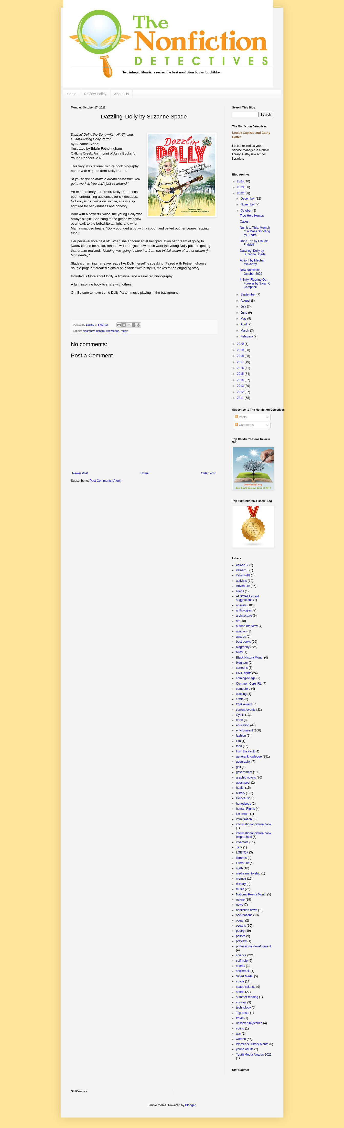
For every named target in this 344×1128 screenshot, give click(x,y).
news (239, 904)
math (239, 868)
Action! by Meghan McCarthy (252, 262)
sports (240, 992)
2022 (241, 193)
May (244, 318)
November (248, 204)
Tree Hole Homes (252, 215)
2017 (241, 362)
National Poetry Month (251, 894)
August (246, 300)
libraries (241, 858)
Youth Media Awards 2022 (254, 1054)
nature (240, 899)
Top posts (242, 1013)
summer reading (247, 997)
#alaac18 (242, 570)
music (124, 330)
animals (241, 605)
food (239, 746)
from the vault (245, 751)
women (241, 1039)
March (245, 330)
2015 (241, 374)
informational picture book (253, 824)
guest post (243, 782)
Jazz (239, 847)
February (247, 336)
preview (241, 941)
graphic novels (246, 777)
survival (241, 1002)
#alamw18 (243, 575)
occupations (244, 915)
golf (238, 767)
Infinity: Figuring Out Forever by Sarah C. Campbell (255, 283)
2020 (241, 344)
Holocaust (243, 798)
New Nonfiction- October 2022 (251, 271)
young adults (244, 1049)
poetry (240, 931)
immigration (244, 819)
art (238, 621)
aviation (241, 631)
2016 (241, 368)
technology (243, 1007)
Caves (244, 221)
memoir (241, 878)
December (248, 198)
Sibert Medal (244, 976)
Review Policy (95, 94)
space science (245, 987)
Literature (242, 863)
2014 (241, 380)
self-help (242, 960)
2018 (241, 356)
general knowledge (107, 330)
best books (243, 641)
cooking (241, 694)
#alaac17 (242, 565)
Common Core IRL (249, 683)
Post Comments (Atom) (106, 481)
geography (243, 761)
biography (89, 330)
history (240, 793)
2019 (241, 350)
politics (240, 936)
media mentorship (248, 873)
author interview (247, 626)
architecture (244, 615)
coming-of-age (246, 678)
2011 (241, 398)
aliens (240, 591)
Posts (240, 417)
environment (244, 730)
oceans (241, 925)
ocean (240, 920)
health (240, 788)
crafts (239, 699)
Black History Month (249, 657)
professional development (253, 946)
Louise (90, 324)
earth (239, 720)
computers (243, 689)
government (244, 772)
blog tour (242, 662)
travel (239, 1018)
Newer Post (80, 473)
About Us (121, 94)
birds (239, 652)
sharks (240, 966)
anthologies (244, 610)
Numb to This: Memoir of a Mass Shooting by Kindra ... (255, 231)
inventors (242, 842)
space (240, 981)
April (244, 324)
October (246, 210)
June (244, 312)
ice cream (242, 814)
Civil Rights (243, 673)
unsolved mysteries (249, 1023)
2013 (241, 386)
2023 (241, 187)
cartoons (242, 668)
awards (241, 636)
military (241, 884)
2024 (241, 181)
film (238, 741)
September (248, 294)
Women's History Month (252, 1044)
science (241, 955)
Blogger (190, 1105)
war (238, 1033)
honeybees (243, 803)
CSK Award (244, 704)
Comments (244, 425)
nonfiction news (246, 910)
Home (71, 94)
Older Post (208, 473)
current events (245, 709)
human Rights (245, 809)
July (244, 306)
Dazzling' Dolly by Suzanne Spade (252, 252)
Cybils (240, 715)
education (242, 725)
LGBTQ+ (242, 852)
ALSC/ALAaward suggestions (247, 598)
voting (240, 1028)
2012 (241, 392)
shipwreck (243, 971)
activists (241, 581)
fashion (241, 735)
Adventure (243, 586)
